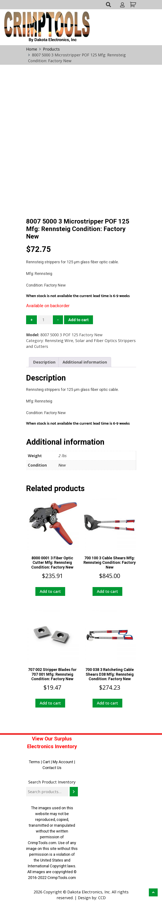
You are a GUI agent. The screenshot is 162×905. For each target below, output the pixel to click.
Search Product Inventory (51, 782)
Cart (46, 762)
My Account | (64, 762)
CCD (102, 897)
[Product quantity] (45, 319)
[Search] (74, 791)
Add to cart (78, 320)
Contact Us (51, 767)
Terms (34, 762)
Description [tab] (44, 362)
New (62, 465)
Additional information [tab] (85, 362)
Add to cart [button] (50, 591)
